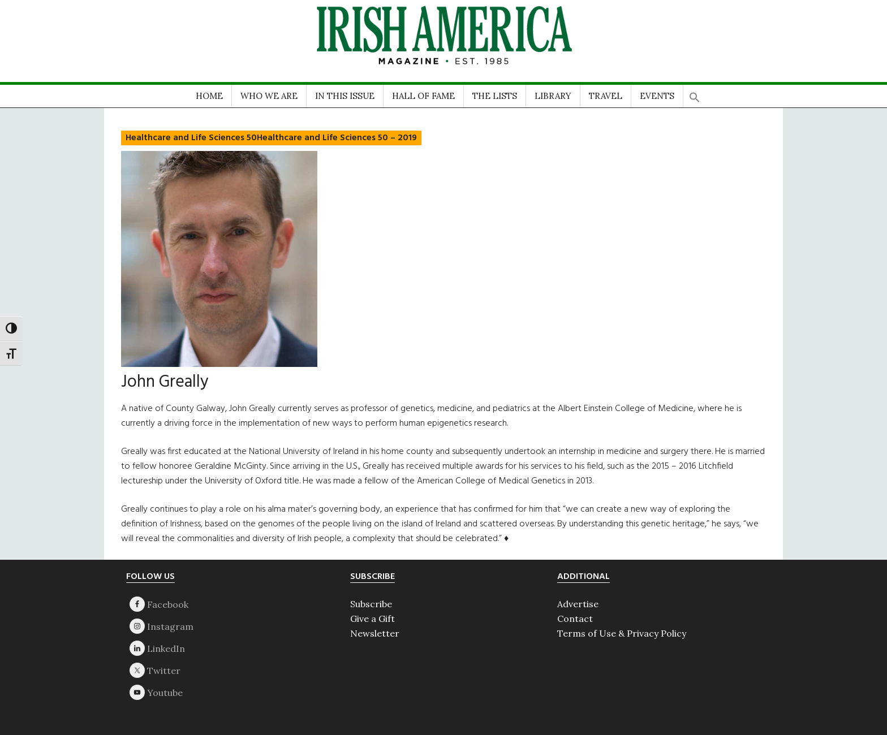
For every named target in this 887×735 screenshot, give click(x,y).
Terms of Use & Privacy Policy (621, 633)
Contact (575, 618)
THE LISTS (494, 95)
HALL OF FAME (423, 95)
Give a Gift (372, 618)
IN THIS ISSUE (344, 95)
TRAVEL (605, 95)
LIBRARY (553, 95)
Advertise (577, 603)
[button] (694, 93)
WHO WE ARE (269, 95)
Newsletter (374, 633)
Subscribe (371, 603)
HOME (209, 95)
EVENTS (657, 95)
